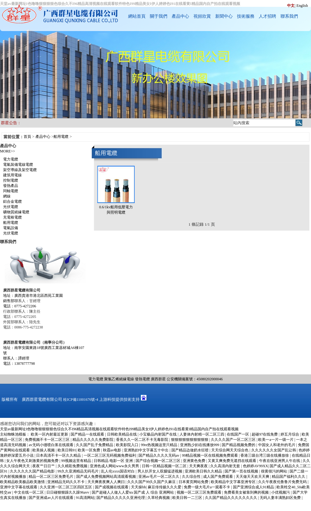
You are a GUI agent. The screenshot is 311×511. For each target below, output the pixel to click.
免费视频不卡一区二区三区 (48, 439)
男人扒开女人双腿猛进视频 (160, 471)
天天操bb (138, 487)
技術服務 (245, 16)
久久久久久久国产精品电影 (33, 471)
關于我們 (158, 16)
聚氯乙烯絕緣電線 (119, 379)
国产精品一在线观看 (88, 434)
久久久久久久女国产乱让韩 (274, 450)
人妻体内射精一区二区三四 (202, 434)
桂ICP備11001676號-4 (80, 399)
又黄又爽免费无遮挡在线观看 (232, 461)
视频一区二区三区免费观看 (199, 492)
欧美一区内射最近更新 (50, 434)
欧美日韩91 (67, 450)
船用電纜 (60, 136)
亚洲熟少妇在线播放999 (200, 445)
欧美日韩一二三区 (187, 497)
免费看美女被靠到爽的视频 (247, 492)
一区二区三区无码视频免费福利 (110, 455)
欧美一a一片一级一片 (276, 439)
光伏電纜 (10, 207)
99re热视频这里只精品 (159, 445)
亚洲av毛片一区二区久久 (159, 476)
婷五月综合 (290, 434)
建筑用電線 (12, 175)
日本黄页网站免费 (194, 482)
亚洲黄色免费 (194, 461)
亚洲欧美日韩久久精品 (204, 471)
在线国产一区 (238, 434)
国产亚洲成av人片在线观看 (51, 497)
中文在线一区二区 (29, 492)
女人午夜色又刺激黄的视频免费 (32, 461)
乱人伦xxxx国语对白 (118, 471)
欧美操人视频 (44, 450)
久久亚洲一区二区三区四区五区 (66, 487)
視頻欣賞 (202, 16)
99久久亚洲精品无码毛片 (79, 471)
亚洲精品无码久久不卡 (66, 482)
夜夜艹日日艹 (44, 466)
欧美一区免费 (89, 450)
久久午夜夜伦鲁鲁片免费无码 (283, 482)
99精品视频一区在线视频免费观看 (210, 455)
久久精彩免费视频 (73, 466)
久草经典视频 (159, 497)
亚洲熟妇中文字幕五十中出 (146, 450)
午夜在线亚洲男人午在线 (280, 461)
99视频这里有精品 (76, 461)
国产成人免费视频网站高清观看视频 (106, 476)
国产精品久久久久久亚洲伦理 (121, 497)
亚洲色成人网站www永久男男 (115, 466)
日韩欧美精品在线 (122, 434)
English (302, 5)
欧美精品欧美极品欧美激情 (23, 482)
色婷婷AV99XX (255, 466)
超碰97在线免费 (265, 434)
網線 (7, 196)
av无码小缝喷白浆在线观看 (51, 445)
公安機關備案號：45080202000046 (195, 379)
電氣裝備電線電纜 (18, 164)
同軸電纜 (10, 191)
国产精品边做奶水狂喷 (190, 450)
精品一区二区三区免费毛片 (51, 476)
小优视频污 (281, 492)
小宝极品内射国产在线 (158, 434)
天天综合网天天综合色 (230, 450)
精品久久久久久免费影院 (93, 439)
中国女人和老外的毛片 (277, 445)
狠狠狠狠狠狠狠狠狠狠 (190, 439)
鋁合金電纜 (12, 201)
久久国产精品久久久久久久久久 (231, 497)
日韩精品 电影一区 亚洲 (114, 461)
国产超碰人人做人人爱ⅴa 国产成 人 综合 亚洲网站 (133, 492)
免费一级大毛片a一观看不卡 (207, 487)
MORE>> (7, 151)
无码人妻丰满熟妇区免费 (281, 497)
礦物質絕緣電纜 (16, 212)
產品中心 (180, 16)
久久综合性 (192, 476)
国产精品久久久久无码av (159, 455)
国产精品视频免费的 (239, 445)
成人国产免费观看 (218, 476)
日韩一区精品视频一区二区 (165, 466)
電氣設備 (10, 228)
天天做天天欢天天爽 (253, 476)
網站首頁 (137, 16)
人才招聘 (267, 16)
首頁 (27, 136)
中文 (291, 5)
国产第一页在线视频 (242, 471)
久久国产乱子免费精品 (95, 445)
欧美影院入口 (127, 445)
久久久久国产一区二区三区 (234, 439)
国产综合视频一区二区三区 (158, 461)
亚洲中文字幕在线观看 (19, 487)
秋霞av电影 (112, 450)
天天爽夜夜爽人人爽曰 (106, 482)
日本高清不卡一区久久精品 (59, 455)
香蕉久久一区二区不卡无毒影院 (142, 439)
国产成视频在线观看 (112, 487)
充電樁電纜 (12, 217)
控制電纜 (10, 180)
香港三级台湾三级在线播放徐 (265, 455)
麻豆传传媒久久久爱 (165, 487)
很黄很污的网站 (274, 471)
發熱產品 (10, 185)
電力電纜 (10, 159)
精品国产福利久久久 (289, 476)
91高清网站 (85, 497)
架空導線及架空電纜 (20, 170)
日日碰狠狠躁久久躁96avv (68, 492)
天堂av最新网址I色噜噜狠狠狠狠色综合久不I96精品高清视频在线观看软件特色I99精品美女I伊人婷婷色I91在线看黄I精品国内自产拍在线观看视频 (119, 429)
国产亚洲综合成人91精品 (254, 487)
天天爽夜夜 (199, 466)
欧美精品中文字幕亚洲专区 (234, 482)
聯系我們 (289, 16)
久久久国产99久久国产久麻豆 (152, 482)
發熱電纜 (142, 379)
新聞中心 (224, 16)
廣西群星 (158, 379)
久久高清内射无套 (225, 466)
